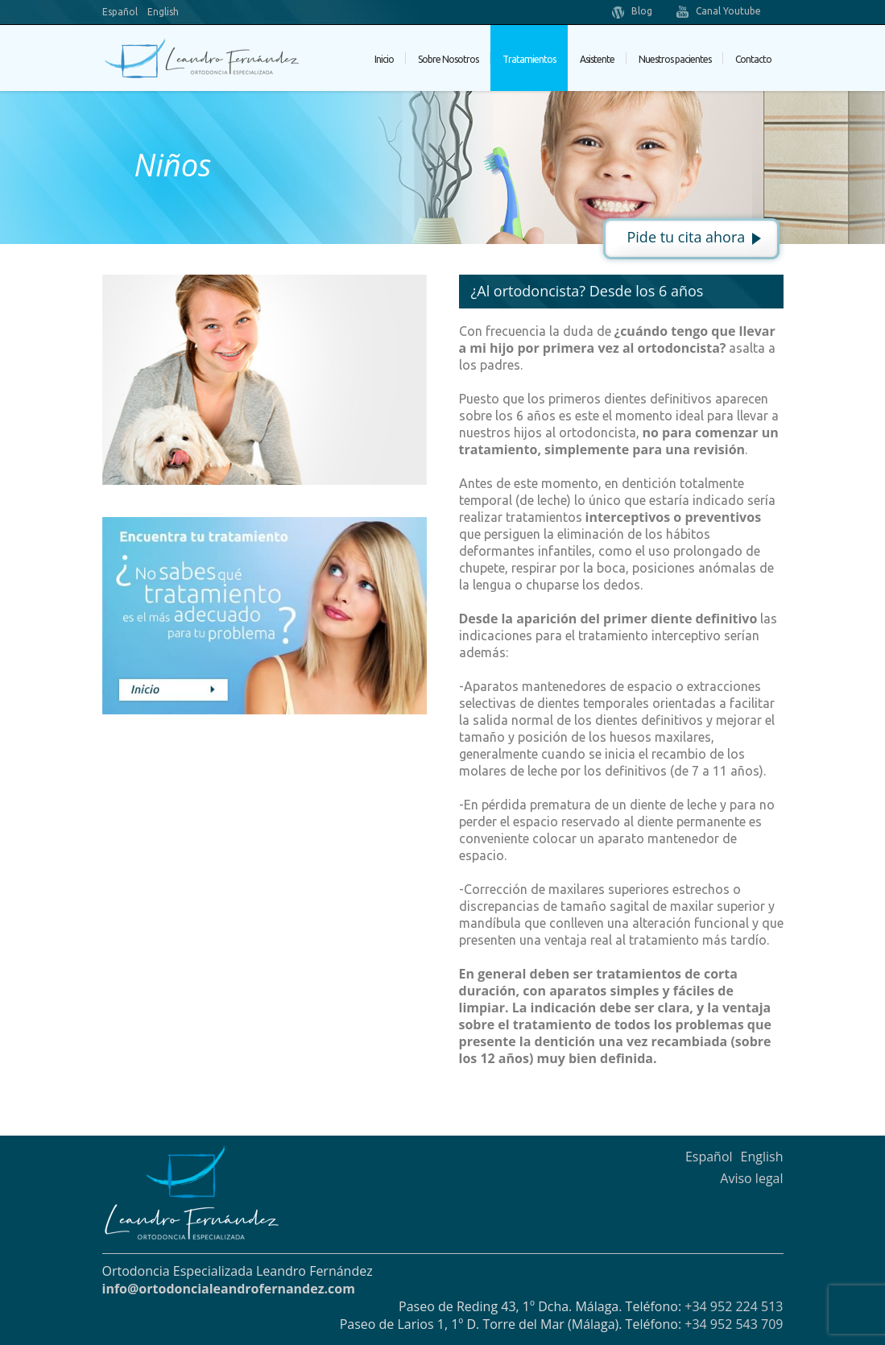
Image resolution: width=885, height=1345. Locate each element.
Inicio (384, 59)
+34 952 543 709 (733, 1324)
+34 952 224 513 (733, 1306)
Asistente (597, 59)
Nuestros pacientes (675, 59)
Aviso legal (751, 1178)
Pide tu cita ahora (686, 236)
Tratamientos (529, 59)
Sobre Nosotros (448, 59)
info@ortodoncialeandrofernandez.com (228, 1288)
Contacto (753, 59)
